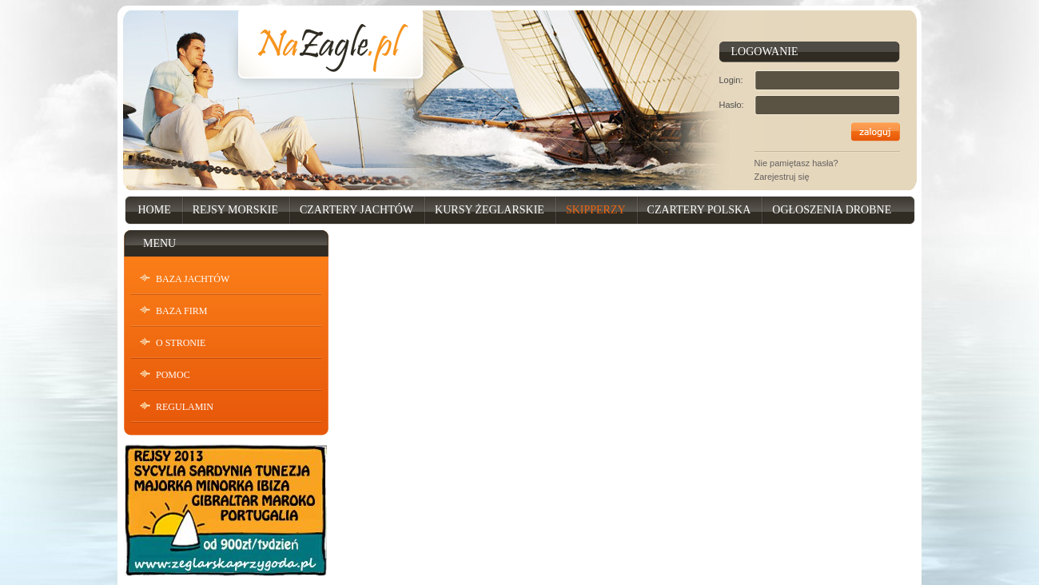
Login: (731, 80)
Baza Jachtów (192, 279)
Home (154, 210)
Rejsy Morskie (235, 210)
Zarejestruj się (782, 176)
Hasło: (731, 104)
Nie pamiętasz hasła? (796, 163)
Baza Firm (181, 310)
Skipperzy (596, 210)
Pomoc (173, 374)
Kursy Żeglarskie (489, 210)
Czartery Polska (699, 210)
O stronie (180, 342)
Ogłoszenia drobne (831, 210)
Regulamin (184, 406)
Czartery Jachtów (356, 210)
